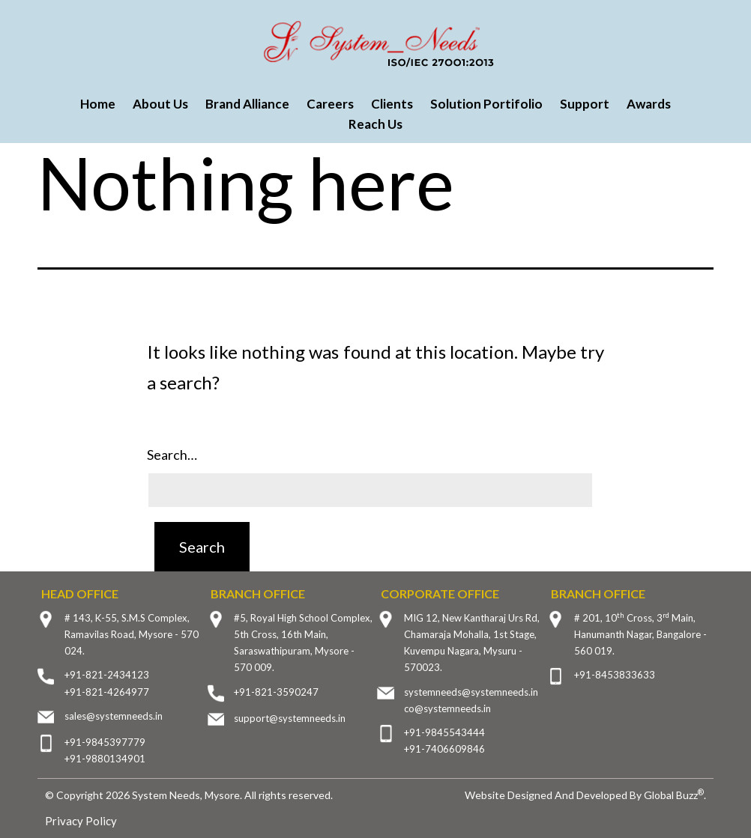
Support (584, 104)
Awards (649, 104)
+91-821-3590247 (276, 692)
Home (97, 104)
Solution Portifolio (486, 104)
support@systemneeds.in (290, 718)
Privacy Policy (81, 821)
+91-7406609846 (444, 749)
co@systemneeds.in (447, 708)
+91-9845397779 (104, 742)
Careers (330, 104)
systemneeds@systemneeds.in (471, 692)
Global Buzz (674, 795)
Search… (172, 454)
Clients (392, 104)
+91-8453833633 (614, 675)
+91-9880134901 (104, 759)
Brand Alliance (247, 104)
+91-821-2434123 (106, 675)
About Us (160, 104)
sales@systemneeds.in (113, 716)
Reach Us (375, 124)
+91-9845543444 (444, 732)
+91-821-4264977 (106, 692)
